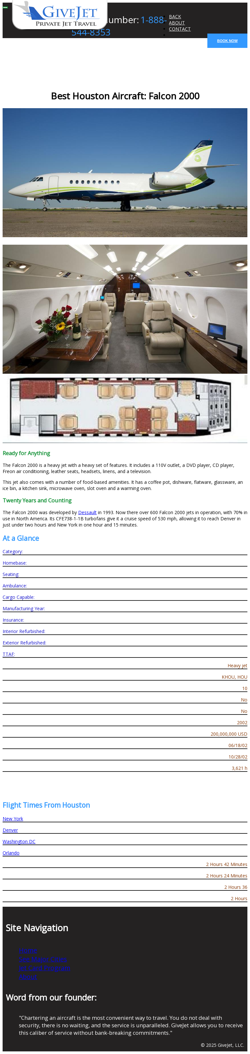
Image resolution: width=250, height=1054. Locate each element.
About (28, 976)
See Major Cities (43, 959)
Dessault (87, 512)
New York (13, 819)
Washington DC (19, 841)
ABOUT (177, 23)
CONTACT (180, 29)
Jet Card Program (44, 967)
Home (28, 950)
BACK (175, 16)
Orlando (11, 853)
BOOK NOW (227, 41)
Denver (10, 830)
